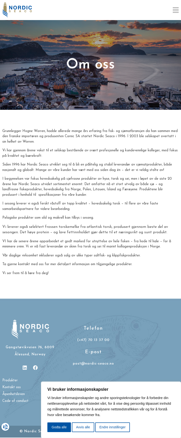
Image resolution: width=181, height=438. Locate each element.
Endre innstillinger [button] (112, 427)
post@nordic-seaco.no (93, 364)
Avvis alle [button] (83, 427)
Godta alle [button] (59, 427)
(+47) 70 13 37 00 (93, 340)
